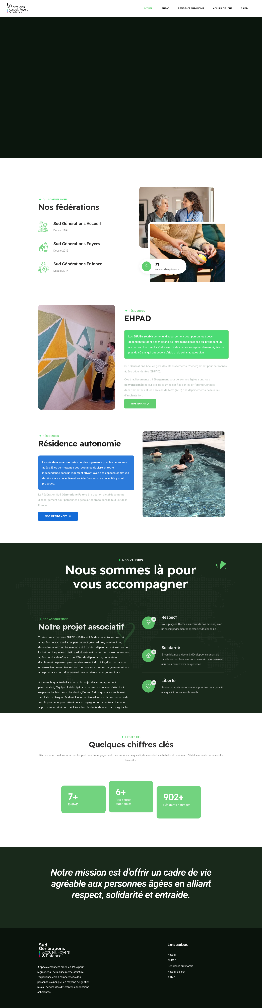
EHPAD (165, 8)
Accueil (148, 8)
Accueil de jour (222, 8)
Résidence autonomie (191, 8)
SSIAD (244, 8)
